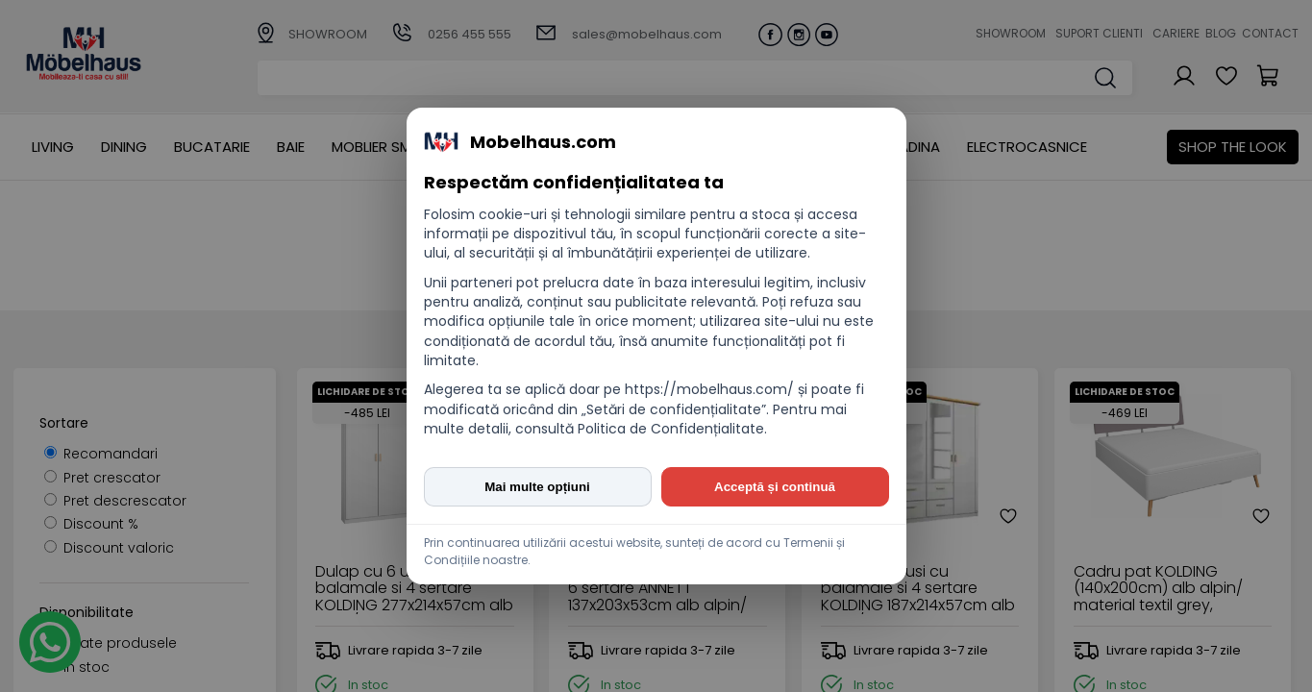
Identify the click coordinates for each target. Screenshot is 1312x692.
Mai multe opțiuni (537, 487)
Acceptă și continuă (774, 487)
